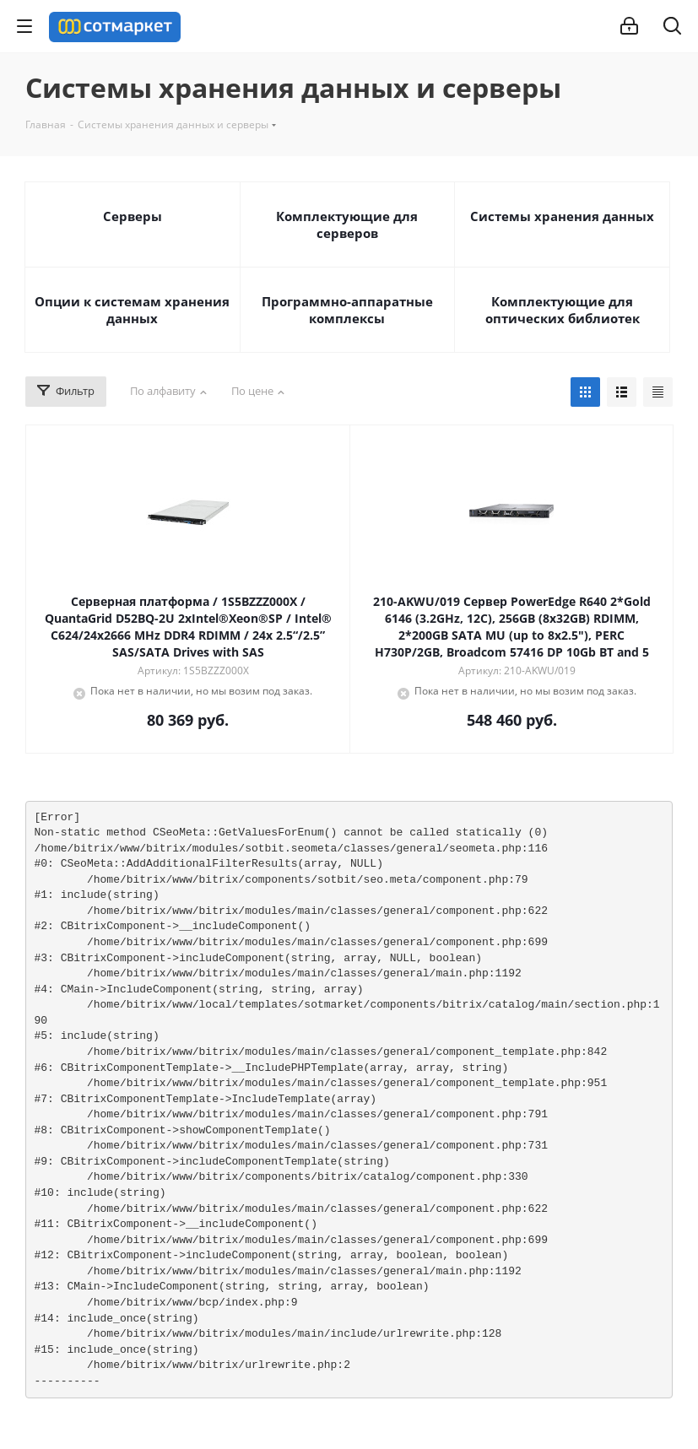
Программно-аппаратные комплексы (347, 310)
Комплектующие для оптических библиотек (562, 310)
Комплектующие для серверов (347, 224)
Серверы (132, 216)
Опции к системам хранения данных (132, 310)
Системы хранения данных (562, 216)
